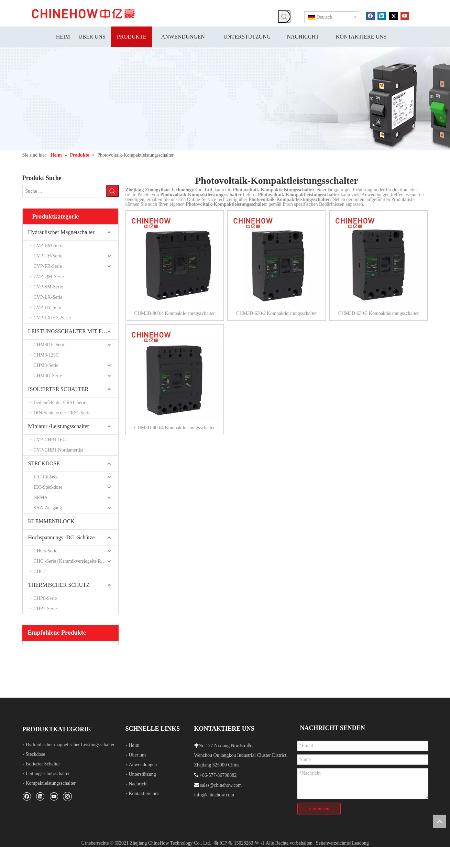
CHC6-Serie (45, 550)
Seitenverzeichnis (333, 839)
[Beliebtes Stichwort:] (284, 16)
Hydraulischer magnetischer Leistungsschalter (70, 744)
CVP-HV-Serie (48, 306)
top (439, 821)
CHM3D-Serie (48, 375)
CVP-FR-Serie (48, 265)
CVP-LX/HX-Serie (52, 317)
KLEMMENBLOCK (51, 520)
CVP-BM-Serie (49, 244)
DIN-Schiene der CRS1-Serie (62, 412)
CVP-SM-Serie (48, 286)
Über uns (137, 754)
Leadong (360, 839)
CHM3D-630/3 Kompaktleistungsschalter (378, 313)
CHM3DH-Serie (50, 344)
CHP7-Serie (45, 608)
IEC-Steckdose (48, 486)
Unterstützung (142, 773)
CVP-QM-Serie (49, 275)
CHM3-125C (46, 354)
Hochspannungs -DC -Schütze (61, 537)
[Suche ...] (64, 191)
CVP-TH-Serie (48, 255)
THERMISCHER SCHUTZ (59, 584)
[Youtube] (404, 15)
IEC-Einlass (45, 476)
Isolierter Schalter (43, 763)
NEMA (41, 496)
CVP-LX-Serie (48, 296)
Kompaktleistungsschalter (51, 782)
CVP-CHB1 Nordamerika (59, 449)
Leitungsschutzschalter (48, 772)
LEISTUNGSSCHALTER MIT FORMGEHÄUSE (73, 330)
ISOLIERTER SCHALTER (58, 388)
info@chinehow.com (214, 794)
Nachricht (138, 783)
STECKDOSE (44, 463)
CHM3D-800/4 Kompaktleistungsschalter (174, 313)
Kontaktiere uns (144, 792)
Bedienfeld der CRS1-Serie (60, 401)
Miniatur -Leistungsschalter (58, 425)
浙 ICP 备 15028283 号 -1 (238, 839)
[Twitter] (393, 15)
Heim (134, 744)
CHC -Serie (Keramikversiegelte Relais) (73, 560)
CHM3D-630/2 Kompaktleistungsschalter (276, 313)
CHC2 (40, 570)
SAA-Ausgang (48, 507)
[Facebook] (370, 15)
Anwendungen (143, 763)
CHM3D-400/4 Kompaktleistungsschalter (174, 427)
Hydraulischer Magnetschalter (61, 231)
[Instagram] (67, 795)
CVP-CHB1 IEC (50, 439)
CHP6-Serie (45, 597)
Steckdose (35, 753)
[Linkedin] (381, 15)
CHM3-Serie (46, 364)
